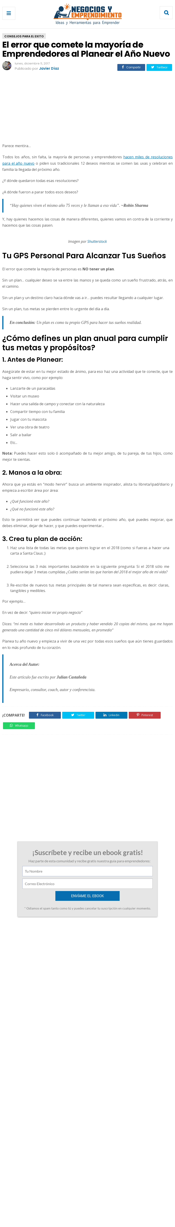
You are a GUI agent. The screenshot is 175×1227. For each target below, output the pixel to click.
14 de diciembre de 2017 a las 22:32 (66, 959)
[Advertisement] (87, 108)
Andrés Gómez (28, 958)
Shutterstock (97, 241)
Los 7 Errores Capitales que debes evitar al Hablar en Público (39, 936)
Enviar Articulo (121, 1204)
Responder (23, 1004)
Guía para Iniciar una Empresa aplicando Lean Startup (139, 936)
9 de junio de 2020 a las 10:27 (53, 1015)
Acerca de (50, 1204)
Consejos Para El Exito (24, 36)
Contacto (72, 1204)
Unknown (24, 1014)
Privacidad (94, 1204)
